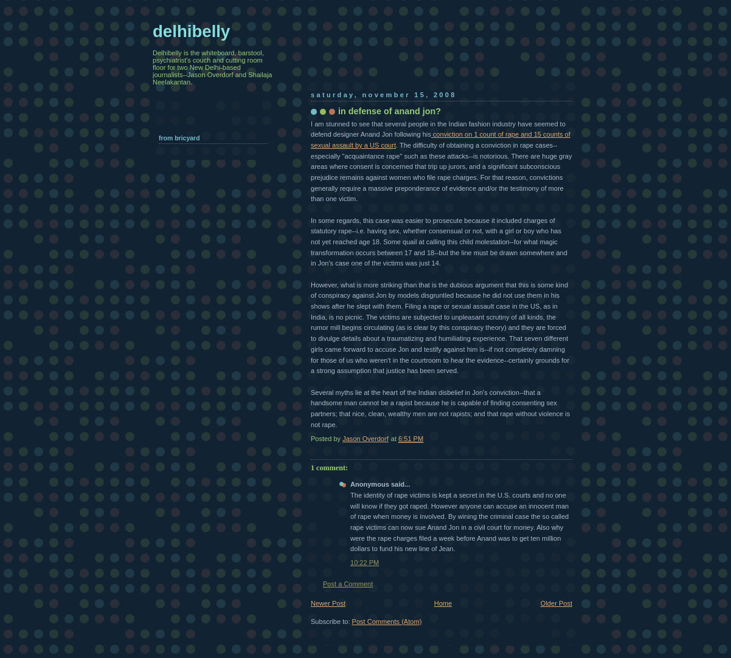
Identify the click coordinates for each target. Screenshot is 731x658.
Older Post (556, 603)
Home (443, 603)
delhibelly (191, 31)
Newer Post (328, 603)
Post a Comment (348, 584)
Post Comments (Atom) (387, 621)
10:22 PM (364, 562)
